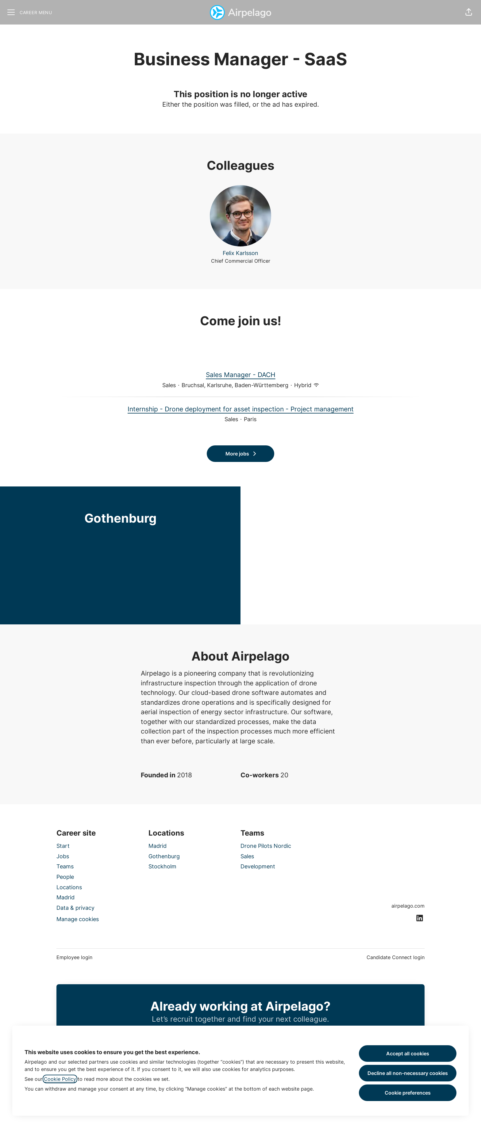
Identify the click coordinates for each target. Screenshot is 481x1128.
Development (257, 866)
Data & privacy (75, 908)
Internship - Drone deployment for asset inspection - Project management (241, 409)
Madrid (65, 897)
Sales (247, 856)
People (65, 877)
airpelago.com (408, 906)
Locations (69, 887)
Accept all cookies (407, 1053)
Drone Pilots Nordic (265, 846)
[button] (468, 12)
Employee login (74, 957)
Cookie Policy (60, 1079)
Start (63, 846)
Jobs (62, 856)
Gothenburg (164, 856)
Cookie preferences (408, 1093)
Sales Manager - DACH (240, 375)
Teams (65, 866)
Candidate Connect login (396, 957)
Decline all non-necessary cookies (407, 1073)
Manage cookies (77, 919)
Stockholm (162, 866)
